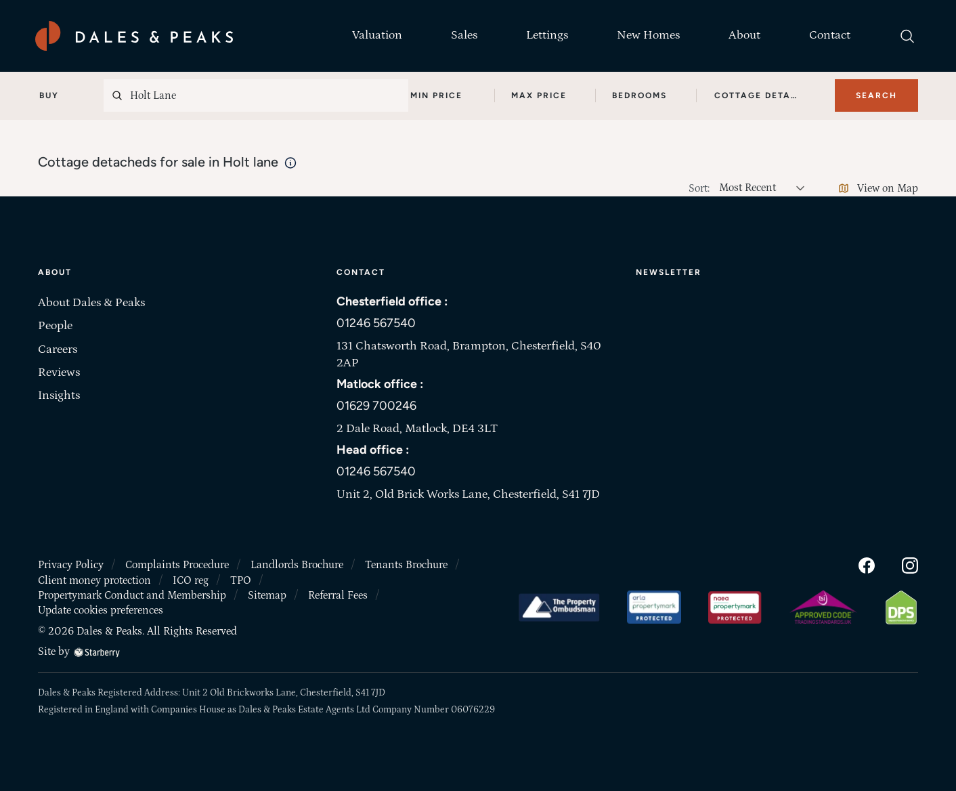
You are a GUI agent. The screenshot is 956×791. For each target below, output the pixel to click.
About (744, 35)
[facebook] (867, 565)
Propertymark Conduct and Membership (132, 595)
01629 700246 (376, 405)
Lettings (547, 35)
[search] (907, 36)
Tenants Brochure (406, 565)
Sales (464, 35)
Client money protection (94, 580)
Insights (59, 395)
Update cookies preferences (100, 610)
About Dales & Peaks (91, 302)
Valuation (377, 35)
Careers (57, 349)
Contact (829, 35)
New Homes (648, 35)
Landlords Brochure (297, 565)
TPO (240, 580)
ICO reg (191, 580)
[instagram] (910, 565)
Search (876, 95)
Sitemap (267, 595)
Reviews (59, 372)
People (55, 326)
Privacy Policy (71, 565)
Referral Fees (338, 595)
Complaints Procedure (177, 565)
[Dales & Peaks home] (134, 36)
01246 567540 (376, 323)
